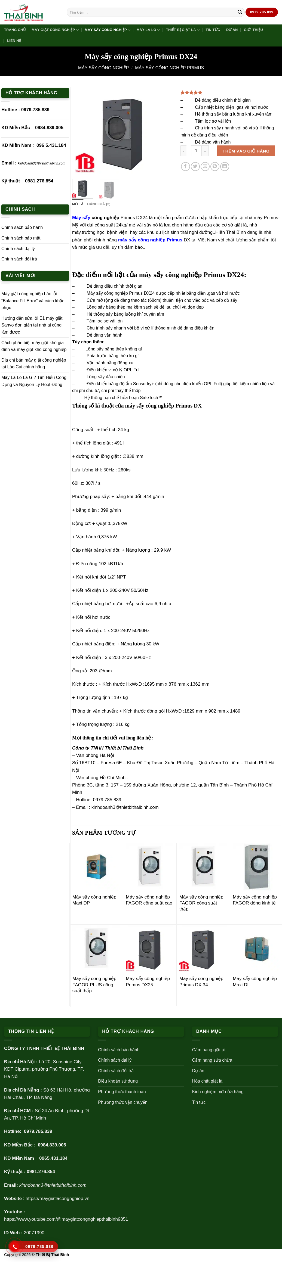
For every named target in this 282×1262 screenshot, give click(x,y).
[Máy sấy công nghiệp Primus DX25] (149, 948)
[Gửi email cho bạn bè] (205, 166)
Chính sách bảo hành (22, 227)
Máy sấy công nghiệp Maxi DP (94, 900)
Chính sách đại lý (18, 248)
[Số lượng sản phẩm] (196, 150)
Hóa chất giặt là (207, 1081)
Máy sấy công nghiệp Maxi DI (255, 981)
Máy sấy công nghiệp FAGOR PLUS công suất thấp (94, 984)
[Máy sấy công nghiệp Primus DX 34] (203, 948)
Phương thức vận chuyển (123, 1102)
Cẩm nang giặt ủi (208, 1049)
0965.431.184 (53, 1158)
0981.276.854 (39, 181)
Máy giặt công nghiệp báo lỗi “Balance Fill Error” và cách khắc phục (32, 300)
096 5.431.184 (51, 145)
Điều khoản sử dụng (118, 1081)
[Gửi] (239, 12)
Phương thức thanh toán (122, 1091)
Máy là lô (148, 30)
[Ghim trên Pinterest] (214, 166)
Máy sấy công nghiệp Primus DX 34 (201, 981)
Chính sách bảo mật (20, 238)
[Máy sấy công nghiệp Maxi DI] (256, 948)
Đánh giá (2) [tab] (99, 204)
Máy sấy (81, 217)
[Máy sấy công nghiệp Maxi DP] (96, 867)
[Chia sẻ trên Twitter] (195, 166)
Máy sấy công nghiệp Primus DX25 (148, 981)
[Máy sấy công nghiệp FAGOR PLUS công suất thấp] (96, 948)
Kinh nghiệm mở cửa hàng (218, 1091)
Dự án (232, 30)
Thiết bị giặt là (183, 30)
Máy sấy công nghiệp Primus (169, 68)
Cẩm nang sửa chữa (212, 1060)
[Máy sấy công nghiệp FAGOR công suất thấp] (203, 867)
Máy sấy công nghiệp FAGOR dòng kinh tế (255, 900)
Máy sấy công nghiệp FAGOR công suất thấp (201, 903)
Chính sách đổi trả (19, 259)
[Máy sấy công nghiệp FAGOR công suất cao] (149, 867)
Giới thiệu (253, 30)
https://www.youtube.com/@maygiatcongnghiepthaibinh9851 (66, 1219)
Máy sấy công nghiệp (107, 30)
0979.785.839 (35, 109)
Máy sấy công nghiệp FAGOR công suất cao (149, 900)
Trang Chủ (15, 30)
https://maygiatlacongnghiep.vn (57, 1198)
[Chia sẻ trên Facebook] (185, 166)
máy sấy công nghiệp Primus (151, 240)
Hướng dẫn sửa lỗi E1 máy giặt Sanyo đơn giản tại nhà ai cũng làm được (32, 325)
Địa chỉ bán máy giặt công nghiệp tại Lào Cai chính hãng (33, 363)
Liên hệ (14, 41)
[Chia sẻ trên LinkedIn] (224, 166)
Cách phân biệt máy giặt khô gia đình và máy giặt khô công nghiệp (33, 346)
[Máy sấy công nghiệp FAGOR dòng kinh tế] (256, 867)
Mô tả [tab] (77, 204)
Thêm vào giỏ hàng (246, 151)
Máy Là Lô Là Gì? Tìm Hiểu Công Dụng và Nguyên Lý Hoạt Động (33, 381)
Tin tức (213, 30)
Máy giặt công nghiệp (55, 30)
